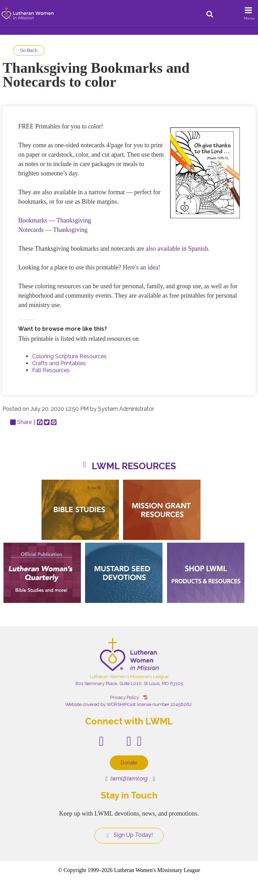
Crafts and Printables (59, 363)
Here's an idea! (141, 267)
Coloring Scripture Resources (69, 356)
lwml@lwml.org (126, 778)
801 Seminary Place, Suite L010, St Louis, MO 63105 (129, 683)
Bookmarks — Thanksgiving (54, 220)
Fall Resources (51, 370)
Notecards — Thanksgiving (53, 229)
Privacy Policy (124, 697)
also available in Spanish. (178, 248)
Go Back (28, 50)
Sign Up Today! (129, 835)
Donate (129, 762)
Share (21, 422)
